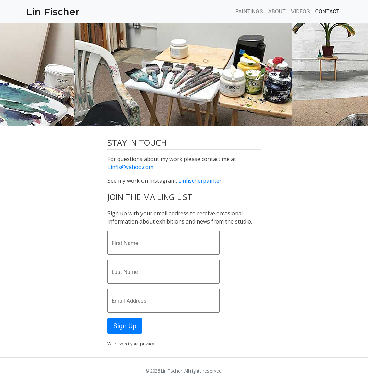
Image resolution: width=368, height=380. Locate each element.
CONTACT (327, 11)
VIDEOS (300, 11)
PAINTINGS (249, 11)
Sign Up (124, 326)
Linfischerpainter (200, 180)
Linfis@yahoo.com (130, 167)
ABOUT (276, 11)
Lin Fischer (52, 11)
